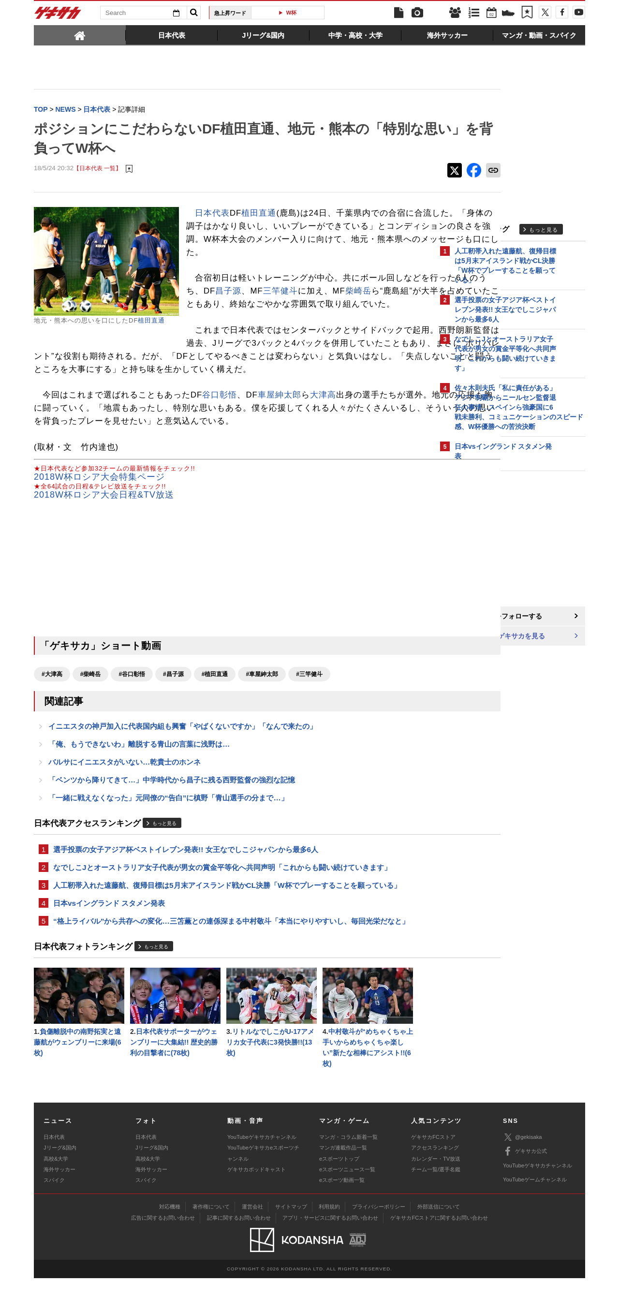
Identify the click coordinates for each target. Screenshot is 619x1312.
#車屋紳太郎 (262, 700)
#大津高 (52, 700)
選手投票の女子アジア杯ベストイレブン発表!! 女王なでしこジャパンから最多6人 (185, 879)
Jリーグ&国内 (60, 1181)
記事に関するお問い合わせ (239, 1251)
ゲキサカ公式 (525, 1185)
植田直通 (151, 320)
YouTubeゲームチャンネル (535, 1213)
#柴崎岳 (90, 700)
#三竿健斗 (309, 700)
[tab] (80, 34)
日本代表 (212, 213)
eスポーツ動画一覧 (342, 1214)
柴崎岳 (212, 317)
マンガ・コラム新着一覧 (348, 1171)
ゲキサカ (58, 15)
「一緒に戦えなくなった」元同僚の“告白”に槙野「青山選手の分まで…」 (168, 827)
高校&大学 (56, 1192)
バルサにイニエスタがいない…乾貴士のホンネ (124, 790)
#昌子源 (173, 700)
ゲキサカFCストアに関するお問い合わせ (439, 1251)
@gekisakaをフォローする (493, 616)
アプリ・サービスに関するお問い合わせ (330, 1251)
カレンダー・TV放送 (435, 1192)
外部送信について (438, 1240)
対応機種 (169, 1240)
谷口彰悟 (219, 421)
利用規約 (329, 1240)
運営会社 (252, 1240)
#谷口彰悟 (131, 700)
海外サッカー (59, 1203)
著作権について (211, 1240)
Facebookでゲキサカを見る (495, 637)
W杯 (291, 12)
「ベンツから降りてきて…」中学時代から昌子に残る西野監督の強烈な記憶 (171, 809)
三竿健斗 (355, 304)
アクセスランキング (435, 1181)
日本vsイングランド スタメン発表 (109, 934)
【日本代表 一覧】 (97, 169)
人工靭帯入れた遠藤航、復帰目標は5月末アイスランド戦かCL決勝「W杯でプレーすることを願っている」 (227, 916)
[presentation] (80, 34)
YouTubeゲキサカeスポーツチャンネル (263, 1187)
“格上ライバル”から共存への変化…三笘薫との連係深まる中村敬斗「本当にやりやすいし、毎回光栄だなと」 (231, 953)
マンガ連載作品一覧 (343, 1181)
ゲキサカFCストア (433, 1171)
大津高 (323, 421)
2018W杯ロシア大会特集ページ (99, 503)
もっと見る (164, 852)
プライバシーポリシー (378, 1240)
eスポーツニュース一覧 (347, 1203)
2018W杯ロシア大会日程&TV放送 (104, 521)
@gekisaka (522, 1171)
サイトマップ (291, 1240)
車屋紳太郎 (279, 421)
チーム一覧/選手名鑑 (435, 1203)
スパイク (54, 1214)
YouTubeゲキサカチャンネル (261, 1171)
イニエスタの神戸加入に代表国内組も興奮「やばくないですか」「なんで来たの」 (182, 754)
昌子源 (303, 304)
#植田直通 (215, 700)
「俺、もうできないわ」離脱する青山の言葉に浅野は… (139, 772)
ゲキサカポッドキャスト (256, 1203)
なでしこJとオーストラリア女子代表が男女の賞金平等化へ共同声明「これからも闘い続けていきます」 (222, 898)
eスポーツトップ (339, 1192)
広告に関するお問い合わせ (163, 1251)
